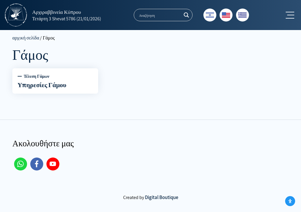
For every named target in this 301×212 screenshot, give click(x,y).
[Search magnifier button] (186, 15)
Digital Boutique (161, 197)
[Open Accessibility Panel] (290, 201)
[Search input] (159, 15)
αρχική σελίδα (25, 38)
